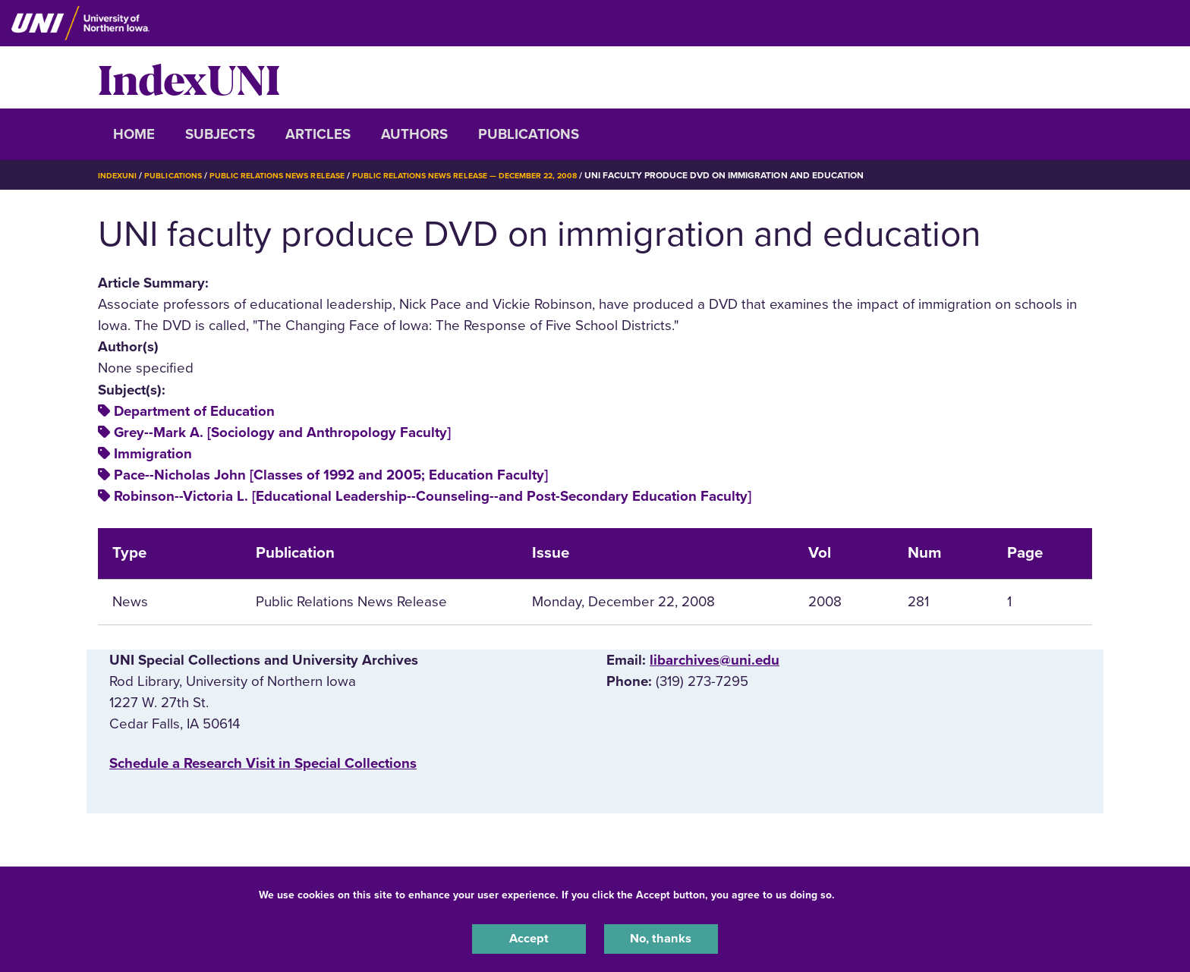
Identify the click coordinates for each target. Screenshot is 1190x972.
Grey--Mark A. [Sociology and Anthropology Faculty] (282, 432)
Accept (529, 937)
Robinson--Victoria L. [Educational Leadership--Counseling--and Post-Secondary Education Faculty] (432, 496)
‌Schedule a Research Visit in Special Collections (263, 763)
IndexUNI (189, 77)
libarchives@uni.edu (714, 660)
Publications (528, 134)
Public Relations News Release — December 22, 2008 (503, 175)
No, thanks (661, 937)
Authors (414, 134)
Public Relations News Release (295, 175)
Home (134, 134)
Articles (318, 134)
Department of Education (194, 411)
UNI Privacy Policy (885, 891)
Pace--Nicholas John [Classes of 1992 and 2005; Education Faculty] (331, 475)
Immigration (153, 453)
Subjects (220, 134)
